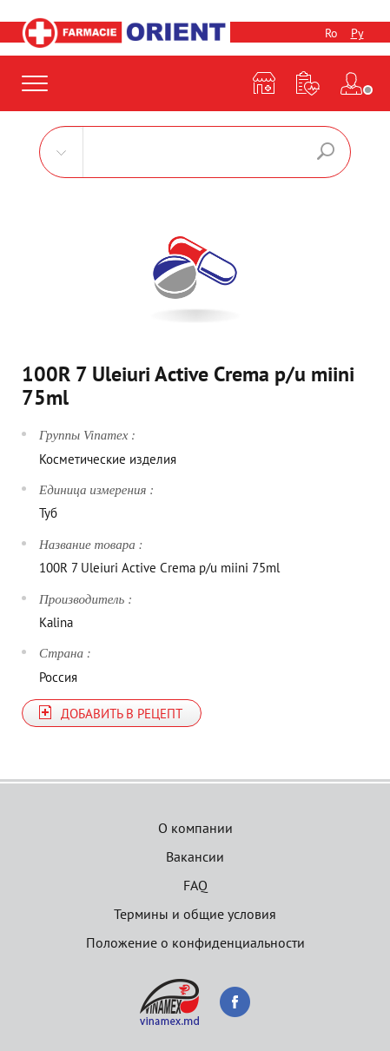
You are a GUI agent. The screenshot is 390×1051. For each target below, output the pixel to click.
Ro (331, 33)
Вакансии (195, 856)
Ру (357, 33)
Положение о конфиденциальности (195, 942)
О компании (195, 827)
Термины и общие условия (195, 913)
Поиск (325, 151)
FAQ (195, 885)
